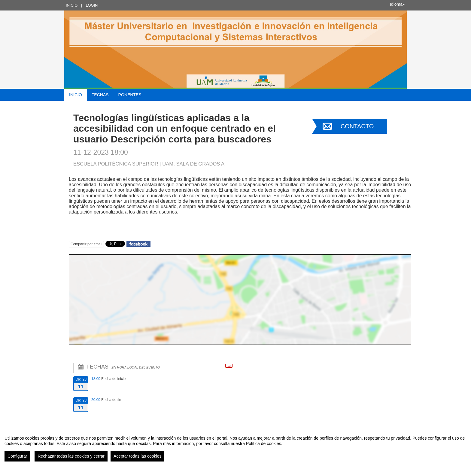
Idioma (397, 4)
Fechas (100, 94)
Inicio (71, 5)
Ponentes (129, 94)
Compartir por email (86, 244)
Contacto (357, 126)
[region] (235, 446)
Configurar (17, 456)
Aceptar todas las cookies (138, 456)
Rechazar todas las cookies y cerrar (71, 456)
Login (92, 5)
